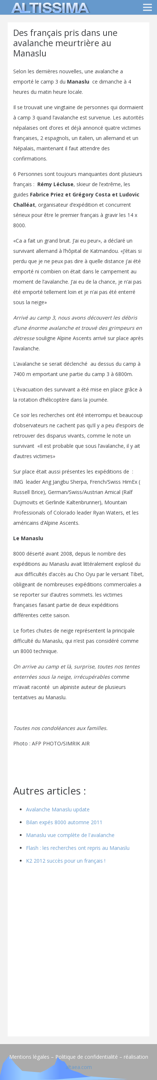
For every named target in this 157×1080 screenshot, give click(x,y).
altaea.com (79, 1067)
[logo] (49, 7)
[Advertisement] (78, 952)
